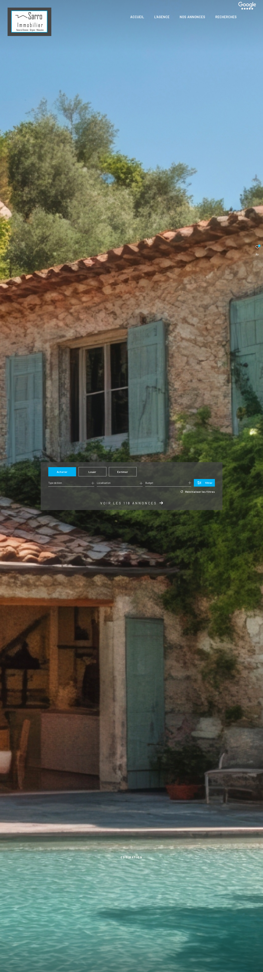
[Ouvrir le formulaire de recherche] (204, 483)
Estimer (122, 471)
